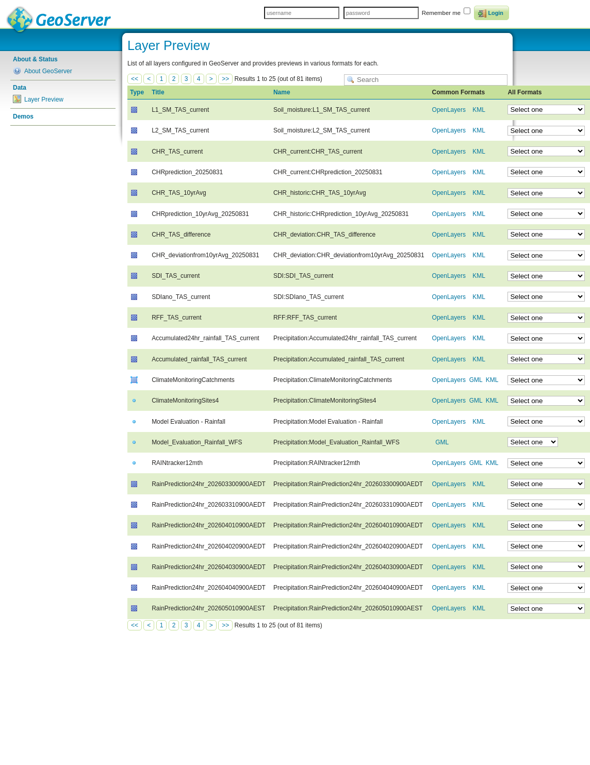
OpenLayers (449, 109)
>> (225, 78)
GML (476, 380)
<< (134, 78)
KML (478, 109)
